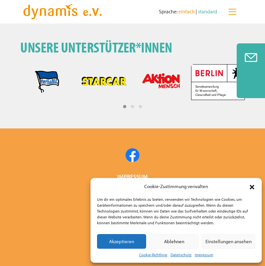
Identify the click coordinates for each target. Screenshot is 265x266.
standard (207, 11)
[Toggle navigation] (232, 11)
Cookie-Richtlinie (153, 254)
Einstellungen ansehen (228, 241)
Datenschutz (181, 254)
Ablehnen (174, 241)
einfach (187, 11)
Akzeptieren (121, 241)
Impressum (204, 254)
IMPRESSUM (132, 176)
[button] (252, 186)
